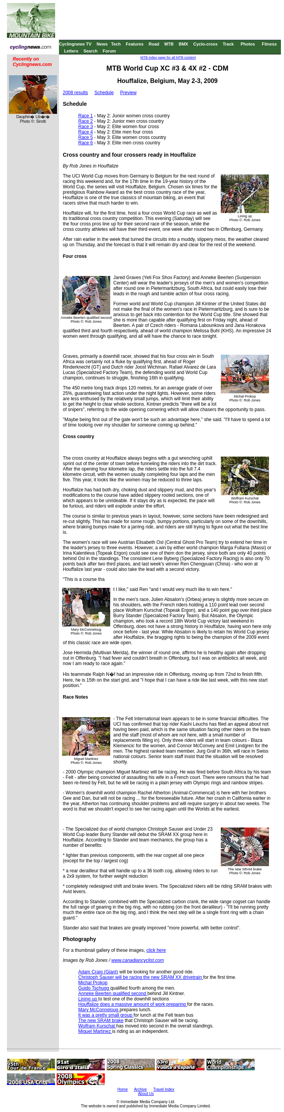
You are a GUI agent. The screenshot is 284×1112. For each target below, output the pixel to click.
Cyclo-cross (205, 44)
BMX (183, 44)
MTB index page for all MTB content (168, 57)
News (102, 44)
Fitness (269, 44)
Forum (109, 51)
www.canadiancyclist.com (137, 960)
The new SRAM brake (100, 1020)
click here (156, 950)
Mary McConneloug (98, 1009)
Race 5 (85, 137)
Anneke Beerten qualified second (112, 993)
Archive (140, 1089)
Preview (128, 92)
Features (135, 44)
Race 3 (85, 126)
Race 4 (85, 132)
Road (154, 44)
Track (228, 44)
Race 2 (85, 121)
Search (90, 51)
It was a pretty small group (105, 1015)
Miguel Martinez (95, 1031)
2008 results (75, 92)
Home (123, 1089)
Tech (116, 44)
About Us (146, 1094)
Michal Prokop (93, 982)
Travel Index (164, 1089)
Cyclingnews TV (75, 44)
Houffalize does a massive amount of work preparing (132, 1004)
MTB (169, 44)
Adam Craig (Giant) (98, 972)
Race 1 (85, 115)
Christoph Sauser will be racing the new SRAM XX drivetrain (140, 977)
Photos (247, 44)
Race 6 (85, 143)
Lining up (88, 999)
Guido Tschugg (94, 988)
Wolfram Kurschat (97, 1026)
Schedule (104, 92)
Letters (71, 51)
